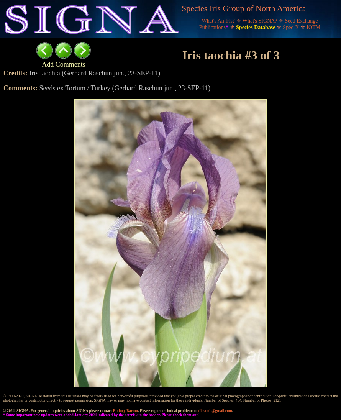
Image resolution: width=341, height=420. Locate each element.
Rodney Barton (125, 411)
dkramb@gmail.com (215, 411)
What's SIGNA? (261, 21)
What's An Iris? (219, 21)
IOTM (313, 27)
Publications (214, 27)
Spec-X (291, 27)
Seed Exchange (301, 21)
